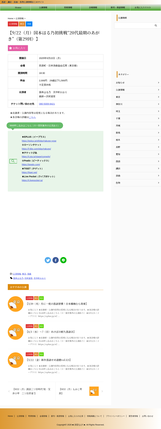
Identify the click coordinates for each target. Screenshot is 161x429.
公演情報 (43, 7)
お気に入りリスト (143, 7)
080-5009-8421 (47, 103)
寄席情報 (68, 7)
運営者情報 (133, 416)
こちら (32, 117)
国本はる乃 (18, 278)
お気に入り (17, 48)
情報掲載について (94, 416)
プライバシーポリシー (115, 416)
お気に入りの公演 (75, 416)
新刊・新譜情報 (118, 7)
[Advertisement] (55, 223)
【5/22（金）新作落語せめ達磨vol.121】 (49, 360)
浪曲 (29, 274)
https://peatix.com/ (31, 164)
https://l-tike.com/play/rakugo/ (36, 149)
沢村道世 (28, 278)
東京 (24, 274)
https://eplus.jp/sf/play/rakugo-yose (39, 141)
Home (18, 7)
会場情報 (93, 7)
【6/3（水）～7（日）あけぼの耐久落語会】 (51, 332)
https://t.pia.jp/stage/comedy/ (36, 156)
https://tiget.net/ (29, 172)
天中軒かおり (40, 278)
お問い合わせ (147, 416)
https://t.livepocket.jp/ (32, 180)
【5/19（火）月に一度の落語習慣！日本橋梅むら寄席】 (57, 304)
